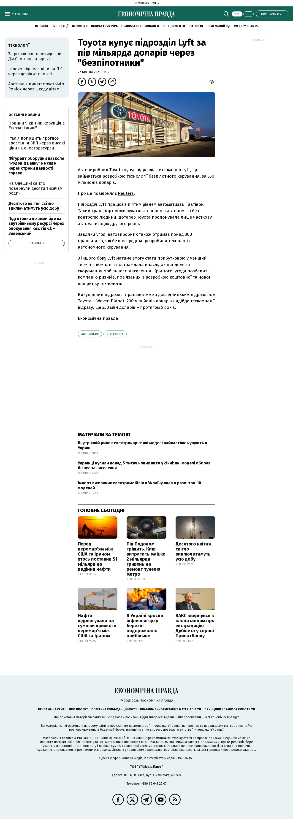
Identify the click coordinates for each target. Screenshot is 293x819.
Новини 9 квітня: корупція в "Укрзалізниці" (36, 126)
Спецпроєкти (174, 26)
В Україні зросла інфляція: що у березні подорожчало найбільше (145, 625)
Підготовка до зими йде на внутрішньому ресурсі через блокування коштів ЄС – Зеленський (36, 226)
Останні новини (24, 115)
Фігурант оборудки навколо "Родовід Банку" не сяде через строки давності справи (36, 166)
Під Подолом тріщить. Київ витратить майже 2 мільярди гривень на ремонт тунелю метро (146, 559)
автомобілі (90, 334)
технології (115, 334)
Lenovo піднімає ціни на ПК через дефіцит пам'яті (35, 71)
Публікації (60, 26)
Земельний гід (219, 26)
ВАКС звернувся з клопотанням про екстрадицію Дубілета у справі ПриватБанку (195, 625)
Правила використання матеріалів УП (170, 709)
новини (41, 26)
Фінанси (152, 26)
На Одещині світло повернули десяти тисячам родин (35, 188)
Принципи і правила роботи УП (229, 709)
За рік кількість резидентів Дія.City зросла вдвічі (34, 56)
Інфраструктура (104, 26)
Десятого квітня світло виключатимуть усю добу (193, 551)
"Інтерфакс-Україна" (164, 726)
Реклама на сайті (51, 709)
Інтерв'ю (196, 26)
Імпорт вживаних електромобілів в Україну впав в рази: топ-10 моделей (139, 485)
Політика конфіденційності (114, 709)
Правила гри (131, 26)
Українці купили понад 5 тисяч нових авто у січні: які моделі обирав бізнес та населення (144, 466)
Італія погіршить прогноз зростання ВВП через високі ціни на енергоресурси (36, 143)
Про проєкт (78, 709)
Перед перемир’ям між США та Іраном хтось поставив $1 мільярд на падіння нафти (97, 556)
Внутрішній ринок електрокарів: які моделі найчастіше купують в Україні (142, 445)
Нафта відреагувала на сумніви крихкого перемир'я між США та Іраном (97, 625)
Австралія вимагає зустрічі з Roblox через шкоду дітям (36, 86)
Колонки (79, 26)
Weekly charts (246, 26)
